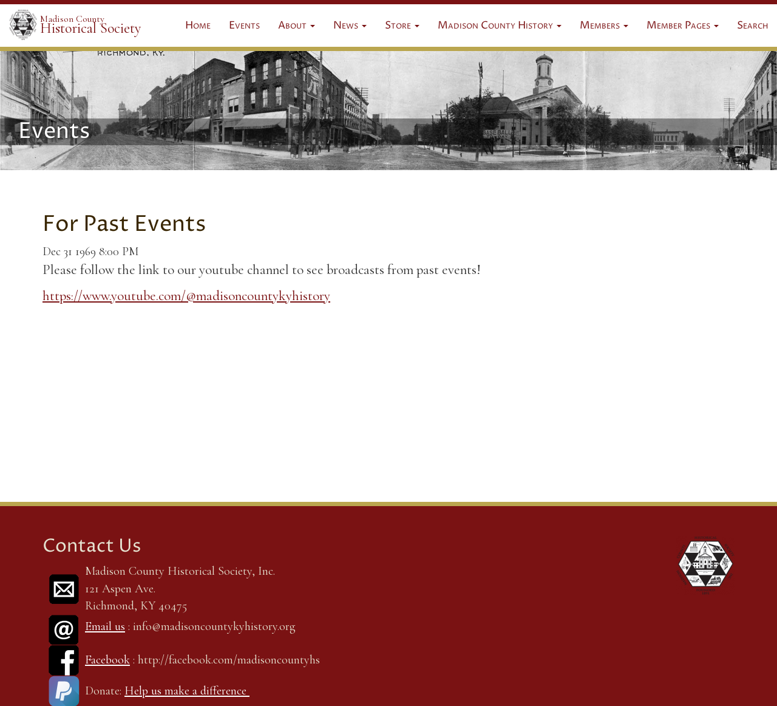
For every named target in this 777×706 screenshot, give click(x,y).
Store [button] (402, 25)
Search (752, 25)
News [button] (350, 25)
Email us (105, 626)
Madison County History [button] (500, 25)
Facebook (107, 659)
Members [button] (604, 25)
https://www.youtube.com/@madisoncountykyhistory (186, 295)
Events (244, 25)
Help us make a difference (186, 690)
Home (198, 25)
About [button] (296, 25)
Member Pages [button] (682, 25)
